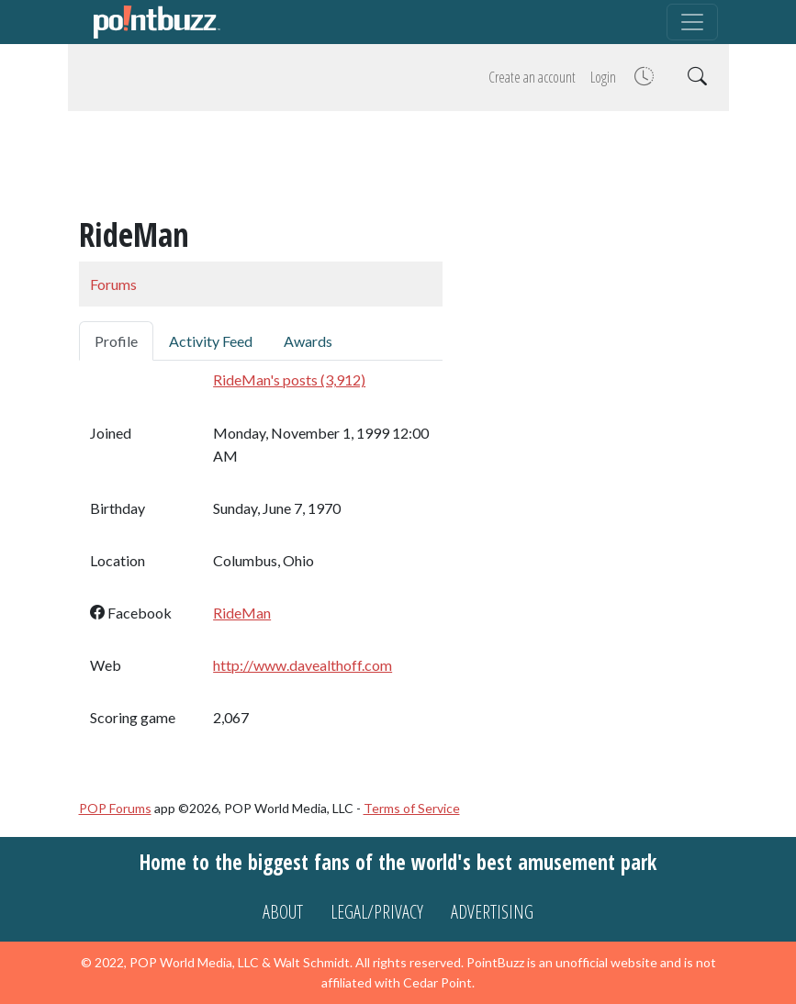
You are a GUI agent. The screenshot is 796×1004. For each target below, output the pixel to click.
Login (603, 77)
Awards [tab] (308, 341)
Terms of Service (412, 808)
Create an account (532, 77)
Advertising (492, 911)
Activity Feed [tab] (210, 341)
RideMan (242, 612)
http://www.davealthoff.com (302, 665)
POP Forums (115, 808)
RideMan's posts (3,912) (289, 379)
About (283, 911)
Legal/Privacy (377, 911)
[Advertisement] (398, 167)
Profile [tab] (116, 341)
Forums (113, 284)
